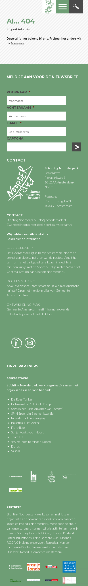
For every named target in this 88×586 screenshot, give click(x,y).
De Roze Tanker (22, 399)
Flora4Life (18, 427)
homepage (17, 43)
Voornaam (18, 92)
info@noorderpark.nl (52, 220)
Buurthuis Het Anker (25, 423)
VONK (15, 451)
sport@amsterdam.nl (58, 224)
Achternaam (20, 108)
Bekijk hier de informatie (23, 239)
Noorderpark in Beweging (28, 418)
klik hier (47, 314)
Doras (15, 446)
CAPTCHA (15, 138)
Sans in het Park (22, 409)
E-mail (14, 123)
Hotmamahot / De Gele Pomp (31, 404)
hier (25, 295)
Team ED (17, 437)
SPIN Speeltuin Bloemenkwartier (33, 413)
